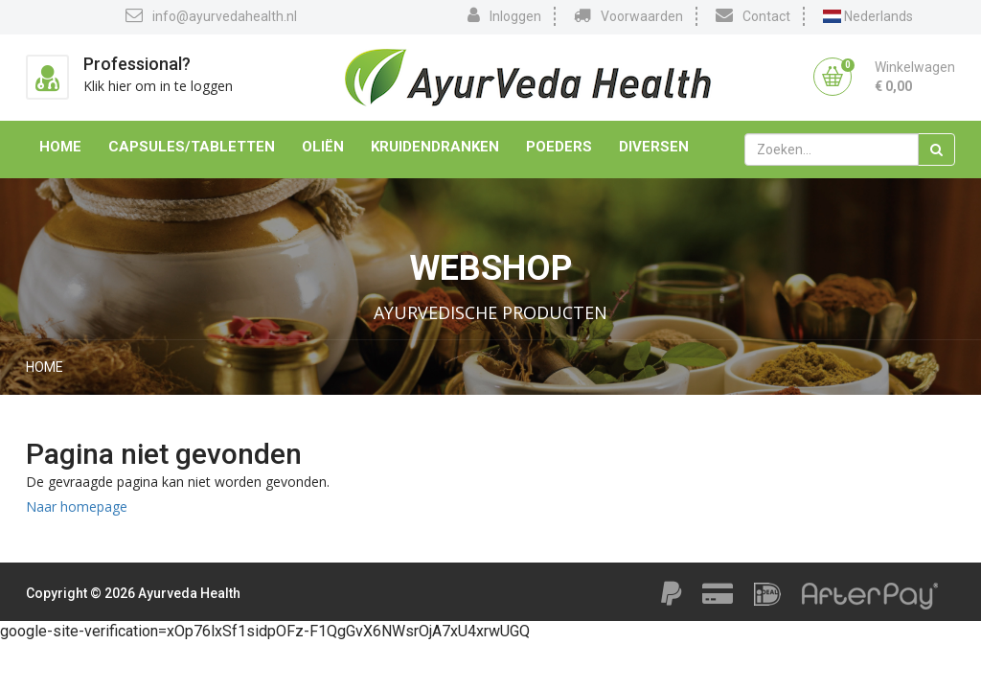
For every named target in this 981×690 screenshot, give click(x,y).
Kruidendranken (435, 146)
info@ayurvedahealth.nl (211, 15)
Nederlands (868, 16)
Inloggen (504, 15)
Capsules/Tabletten (191, 146)
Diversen (654, 146)
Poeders (559, 146)
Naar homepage (76, 506)
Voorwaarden (628, 15)
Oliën (323, 146)
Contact (753, 15)
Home (60, 146)
